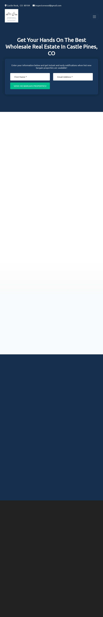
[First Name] (30, 77)
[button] (18, 15)
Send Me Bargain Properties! (30, 86)
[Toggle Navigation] (94, 16)
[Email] (73, 77)
